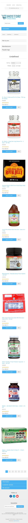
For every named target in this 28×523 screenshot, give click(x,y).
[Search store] (11, 23)
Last (25, 471)
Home (3, 34)
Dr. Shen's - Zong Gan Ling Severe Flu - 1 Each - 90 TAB (13, 142)
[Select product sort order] (16, 63)
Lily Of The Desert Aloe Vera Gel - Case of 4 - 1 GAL (14, 230)
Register (9, 5)
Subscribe (20, 506)
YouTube (17, 496)
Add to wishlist (18, 107)
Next (22, 471)
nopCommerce (16, 520)
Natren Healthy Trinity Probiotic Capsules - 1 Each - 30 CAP (13, 362)
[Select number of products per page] (13, 66)
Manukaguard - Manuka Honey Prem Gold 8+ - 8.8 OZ (14, 274)
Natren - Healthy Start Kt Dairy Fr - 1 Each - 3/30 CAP (13, 450)
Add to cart (9, 107)
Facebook (10, 496)
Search (21, 23)
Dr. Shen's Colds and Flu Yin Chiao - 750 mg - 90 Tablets (14, 98)
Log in (13, 5)
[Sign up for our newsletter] (10, 506)
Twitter (14, 496)
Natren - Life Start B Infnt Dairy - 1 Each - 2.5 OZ (13, 406)
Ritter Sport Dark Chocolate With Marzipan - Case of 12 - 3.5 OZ (13, 318)
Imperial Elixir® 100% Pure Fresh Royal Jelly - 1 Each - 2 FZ (14, 186)
